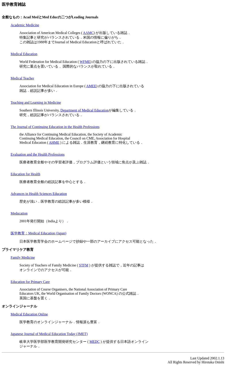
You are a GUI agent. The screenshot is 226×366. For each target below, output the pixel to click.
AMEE (91, 86)
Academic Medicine (25, 25)
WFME (85, 62)
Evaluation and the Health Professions (37, 154)
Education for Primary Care (30, 282)
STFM (83, 265)
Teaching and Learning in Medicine (36, 102)
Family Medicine (23, 257)
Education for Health (25, 174)
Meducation (19, 213)
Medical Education (24, 54)
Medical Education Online (29, 314)
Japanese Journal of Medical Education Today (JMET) (49, 334)
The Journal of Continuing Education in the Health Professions (55, 127)
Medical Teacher (22, 78)
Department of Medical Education (84, 110)
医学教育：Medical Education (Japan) (38, 233)
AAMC (88, 33)
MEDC (94, 341)
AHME (54, 142)
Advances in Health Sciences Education (39, 194)
